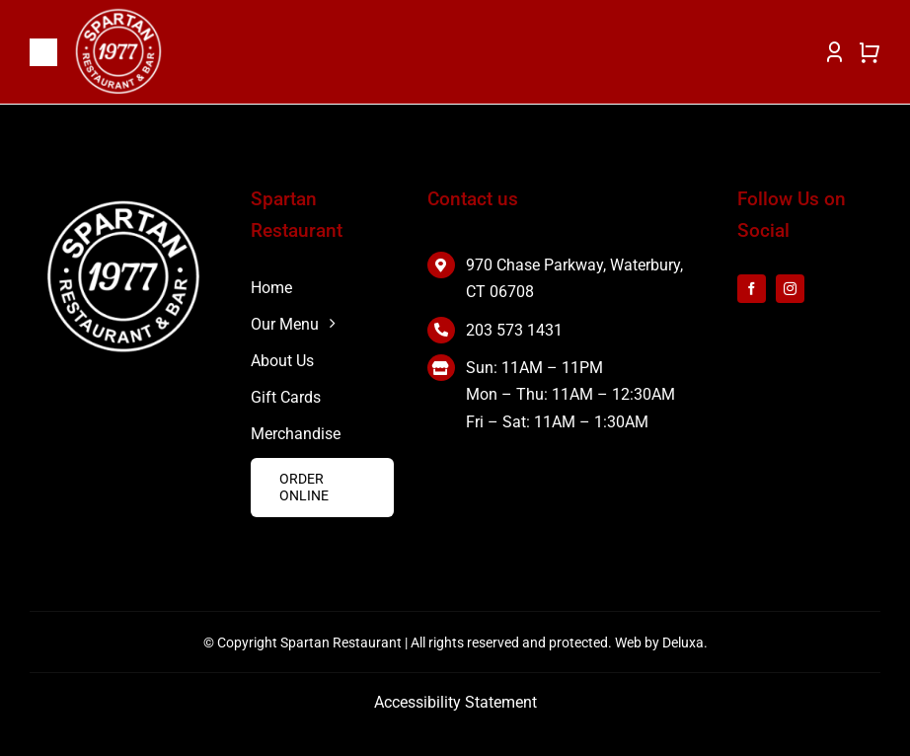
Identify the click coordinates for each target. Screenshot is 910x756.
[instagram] (790, 288)
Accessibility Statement (455, 702)
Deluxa (683, 642)
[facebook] (751, 288)
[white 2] (123, 204)
